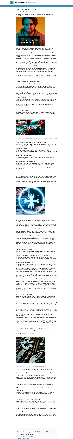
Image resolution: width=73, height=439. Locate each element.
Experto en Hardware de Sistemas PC (25, 436)
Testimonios (39, 5)
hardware (24, 138)
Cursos (20, 5)
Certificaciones (28, 5)
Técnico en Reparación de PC (24, 438)
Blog (24, 5)
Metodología (34, 5)
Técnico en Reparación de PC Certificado (48, 414)
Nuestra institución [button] (45, 5)
